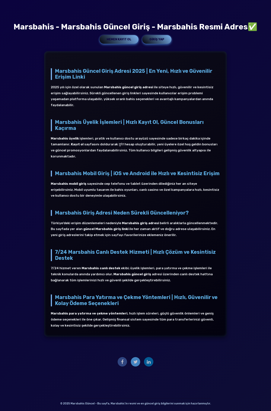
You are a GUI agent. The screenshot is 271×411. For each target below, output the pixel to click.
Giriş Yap (156, 39)
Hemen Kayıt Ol (119, 39)
